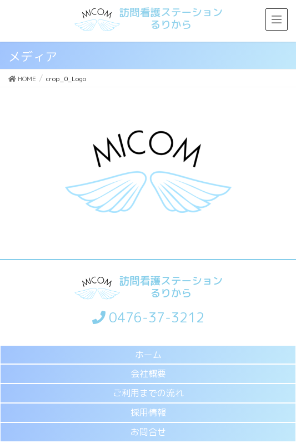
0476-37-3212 (148, 317)
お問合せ (148, 432)
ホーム (148, 355)
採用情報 (148, 412)
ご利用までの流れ (148, 393)
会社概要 (148, 373)
